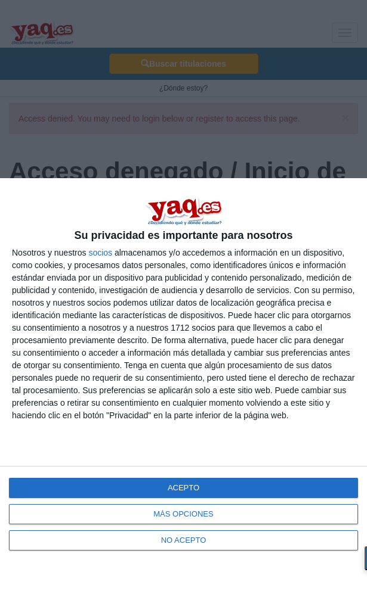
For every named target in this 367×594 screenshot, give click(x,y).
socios (100, 252)
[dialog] (183, 386)
